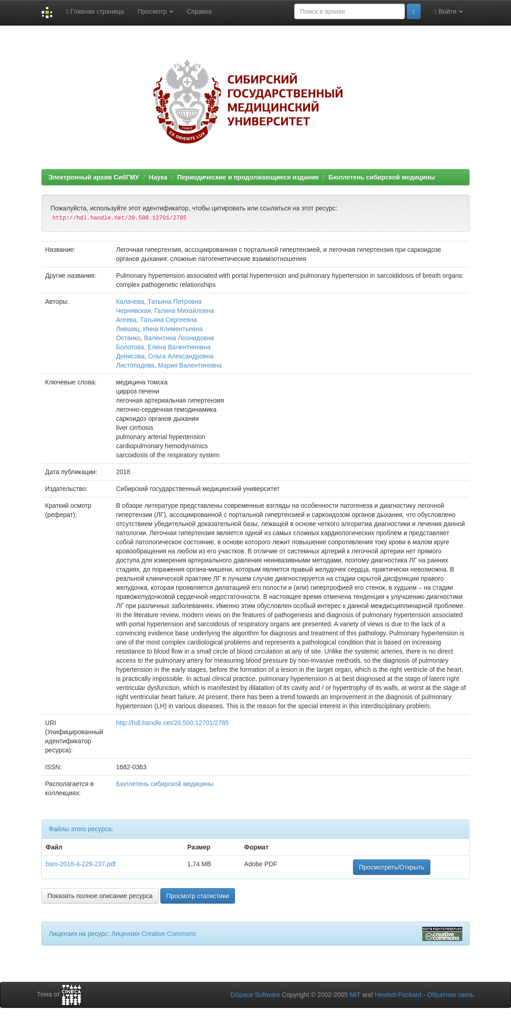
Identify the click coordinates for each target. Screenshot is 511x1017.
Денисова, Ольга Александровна (165, 356)
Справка (199, 11)
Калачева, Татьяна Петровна (159, 301)
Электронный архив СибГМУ (93, 177)
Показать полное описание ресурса (100, 895)
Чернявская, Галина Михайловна (165, 310)
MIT (355, 994)
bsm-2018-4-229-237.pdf (81, 864)
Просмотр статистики (197, 895)
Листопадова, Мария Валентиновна (169, 365)
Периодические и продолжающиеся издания (248, 177)
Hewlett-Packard (398, 994)
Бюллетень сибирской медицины (381, 177)
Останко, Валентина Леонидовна (165, 338)
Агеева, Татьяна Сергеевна (156, 319)
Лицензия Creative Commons (153, 933)
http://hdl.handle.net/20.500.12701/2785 (172, 722)
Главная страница (95, 11)
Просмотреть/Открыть (391, 867)
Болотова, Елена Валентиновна (163, 347)
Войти (448, 11)
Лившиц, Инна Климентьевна (159, 328)
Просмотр (155, 11)
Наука (158, 177)
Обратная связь (450, 994)
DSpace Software (255, 994)
